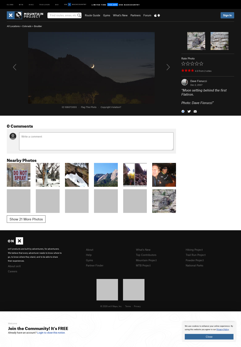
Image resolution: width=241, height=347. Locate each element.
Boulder (38, 26)
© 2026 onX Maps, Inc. (111, 306)
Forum (147, 15)
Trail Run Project (196, 254)
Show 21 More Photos (26, 219)
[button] (183, 111)
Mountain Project (146, 260)
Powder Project (195, 260)
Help (89, 254)
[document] (209, 331)
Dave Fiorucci (198, 81)
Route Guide (92, 15)
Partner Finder (94, 265)
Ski (57, 4)
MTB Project (143, 265)
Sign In (227, 15)
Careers (12, 271)
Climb (10, 4)
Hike (31, 4)
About (89, 249)
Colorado (27, 26)
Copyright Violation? (111, 107)
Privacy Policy (222, 329)
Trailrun (44, 4)
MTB (21, 4)
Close (209, 336)
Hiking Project (194, 249)
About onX (14, 266)
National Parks (194, 265)
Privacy (137, 306)
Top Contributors (146, 254)
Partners (136, 15)
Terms (128, 306)
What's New (120, 15)
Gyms (106, 15)
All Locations (13, 26)
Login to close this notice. (51, 332)
